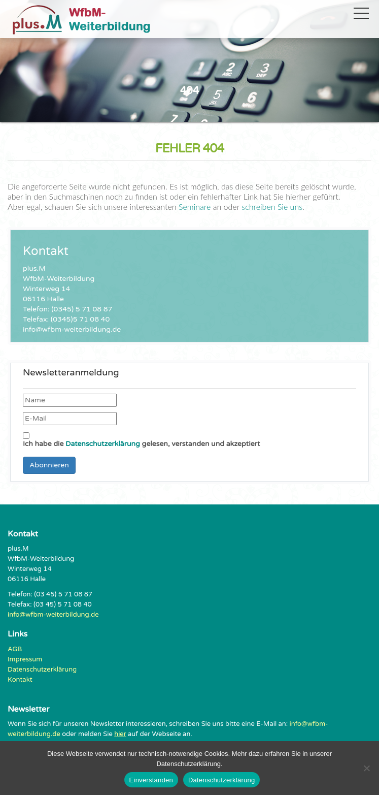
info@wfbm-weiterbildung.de (53, 615)
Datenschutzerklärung (102, 443)
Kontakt (20, 680)
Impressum (25, 659)
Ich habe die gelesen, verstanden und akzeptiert (141, 440)
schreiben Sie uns (270, 206)
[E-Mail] (70, 418)
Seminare (195, 206)
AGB (15, 649)
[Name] (70, 400)
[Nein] (366, 768)
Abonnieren (49, 465)
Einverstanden (151, 780)
